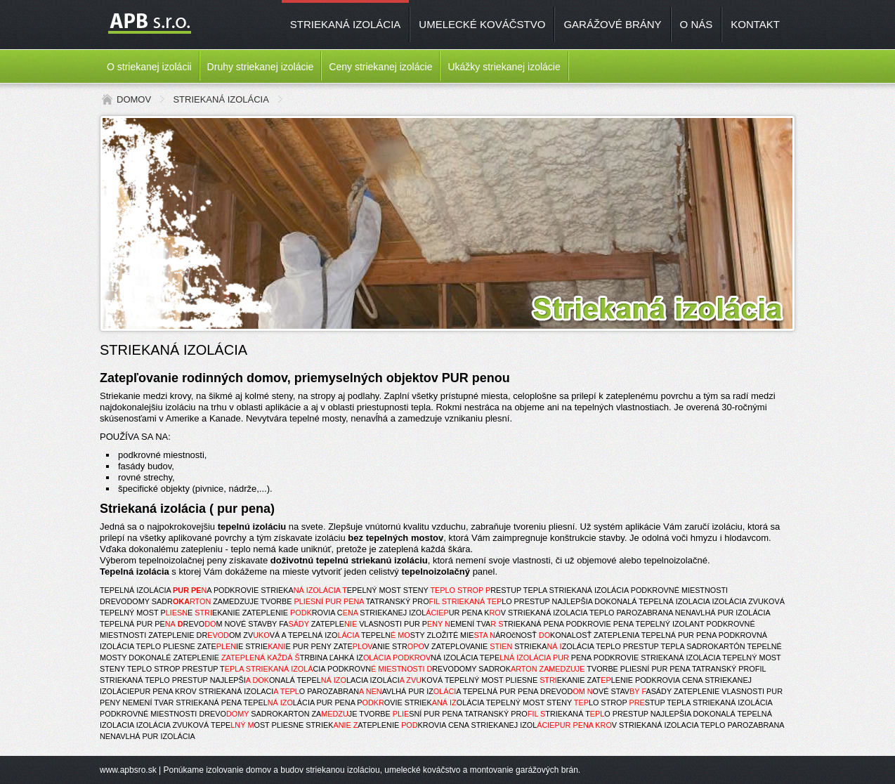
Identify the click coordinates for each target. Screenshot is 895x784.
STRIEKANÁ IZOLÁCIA (345, 24)
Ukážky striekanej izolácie (504, 66)
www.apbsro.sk (128, 770)
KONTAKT (755, 24)
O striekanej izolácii (149, 66)
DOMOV (134, 99)
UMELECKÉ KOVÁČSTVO (482, 24)
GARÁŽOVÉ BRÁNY (612, 24)
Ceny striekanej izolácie (380, 66)
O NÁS (696, 24)
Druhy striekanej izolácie (260, 66)
